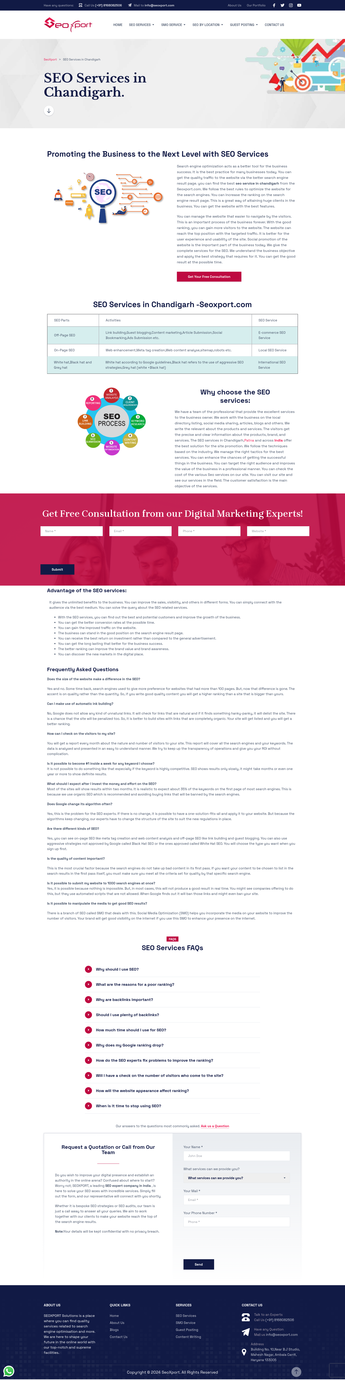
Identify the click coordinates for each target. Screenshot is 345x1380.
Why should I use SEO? (117, 970)
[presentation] (73, 552)
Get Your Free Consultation (209, 277)
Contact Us (274, 25)
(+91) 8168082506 (108, 5)
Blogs (114, 1330)
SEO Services (140, 25)
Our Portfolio (256, 5)
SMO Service (171, 25)
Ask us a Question (215, 1127)
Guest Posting (242, 25)
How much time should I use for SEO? (131, 1030)
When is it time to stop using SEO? (128, 1106)
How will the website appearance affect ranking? (142, 1091)
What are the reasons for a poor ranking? (135, 985)
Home (117, 25)
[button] (172, 970)
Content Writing (188, 1337)
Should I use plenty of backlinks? (127, 1015)
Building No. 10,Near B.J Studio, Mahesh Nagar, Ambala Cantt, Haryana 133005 (275, 1355)
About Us (234, 5)
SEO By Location (206, 25)
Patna (249, 441)
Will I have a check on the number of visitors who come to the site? (159, 1076)
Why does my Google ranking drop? (129, 1045)
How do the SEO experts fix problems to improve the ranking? (154, 1061)
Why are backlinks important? (124, 1000)
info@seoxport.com (159, 5)
